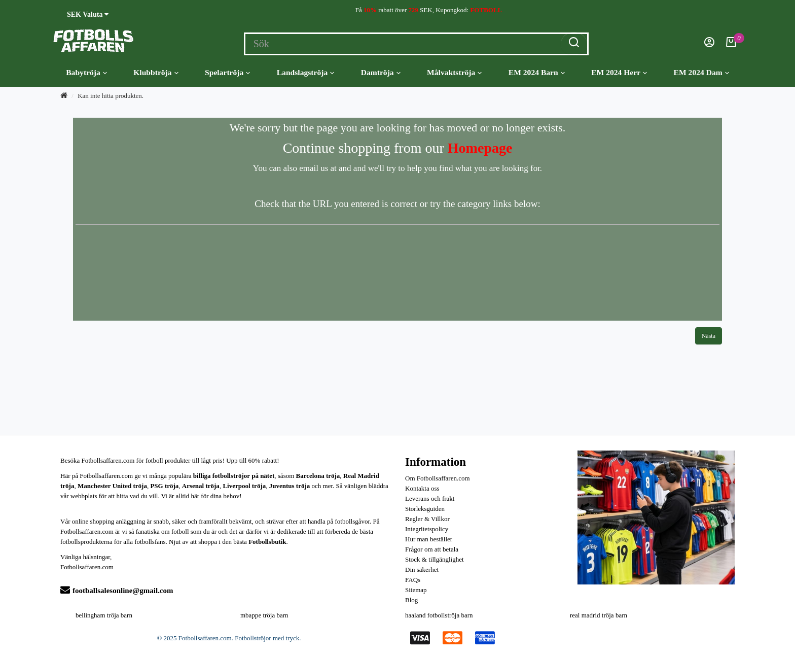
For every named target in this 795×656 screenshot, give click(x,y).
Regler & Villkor (427, 519)
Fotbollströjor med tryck (267, 638)
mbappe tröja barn (264, 615)
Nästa (708, 335)
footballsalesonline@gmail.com (116, 590)
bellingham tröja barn (104, 615)
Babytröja (86, 72)
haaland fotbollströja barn (439, 615)
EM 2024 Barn (537, 72)
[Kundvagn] (731, 45)
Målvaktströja (454, 72)
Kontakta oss (422, 488)
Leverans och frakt (429, 498)
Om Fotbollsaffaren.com (437, 478)
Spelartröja (227, 72)
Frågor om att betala (431, 549)
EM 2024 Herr (619, 72)
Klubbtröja (155, 72)
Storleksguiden (425, 508)
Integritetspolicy (426, 529)
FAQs (412, 579)
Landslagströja (306, 72)
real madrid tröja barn (598, 615)
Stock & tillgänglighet (434, 559)
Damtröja (381, 72)
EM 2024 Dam (701, 72)
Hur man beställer (428, 539)
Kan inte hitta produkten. (110, 95)
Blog (411, 600)
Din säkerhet (422, 569)
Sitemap (416, 590)
